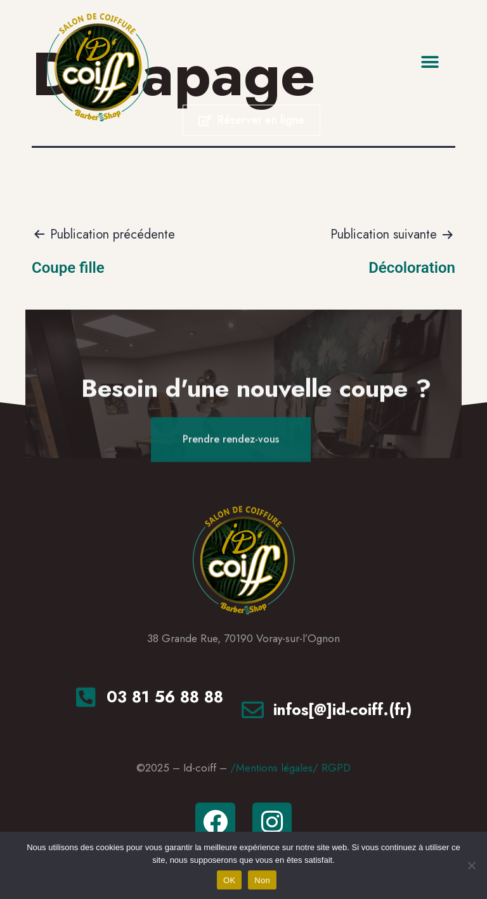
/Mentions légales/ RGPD (290, 767)
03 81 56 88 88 (165, 696)
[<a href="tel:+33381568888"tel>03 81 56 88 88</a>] (86, 697)
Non (262, 880)
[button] (430, 62)
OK (229, 880)
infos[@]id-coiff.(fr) (342, 709)
